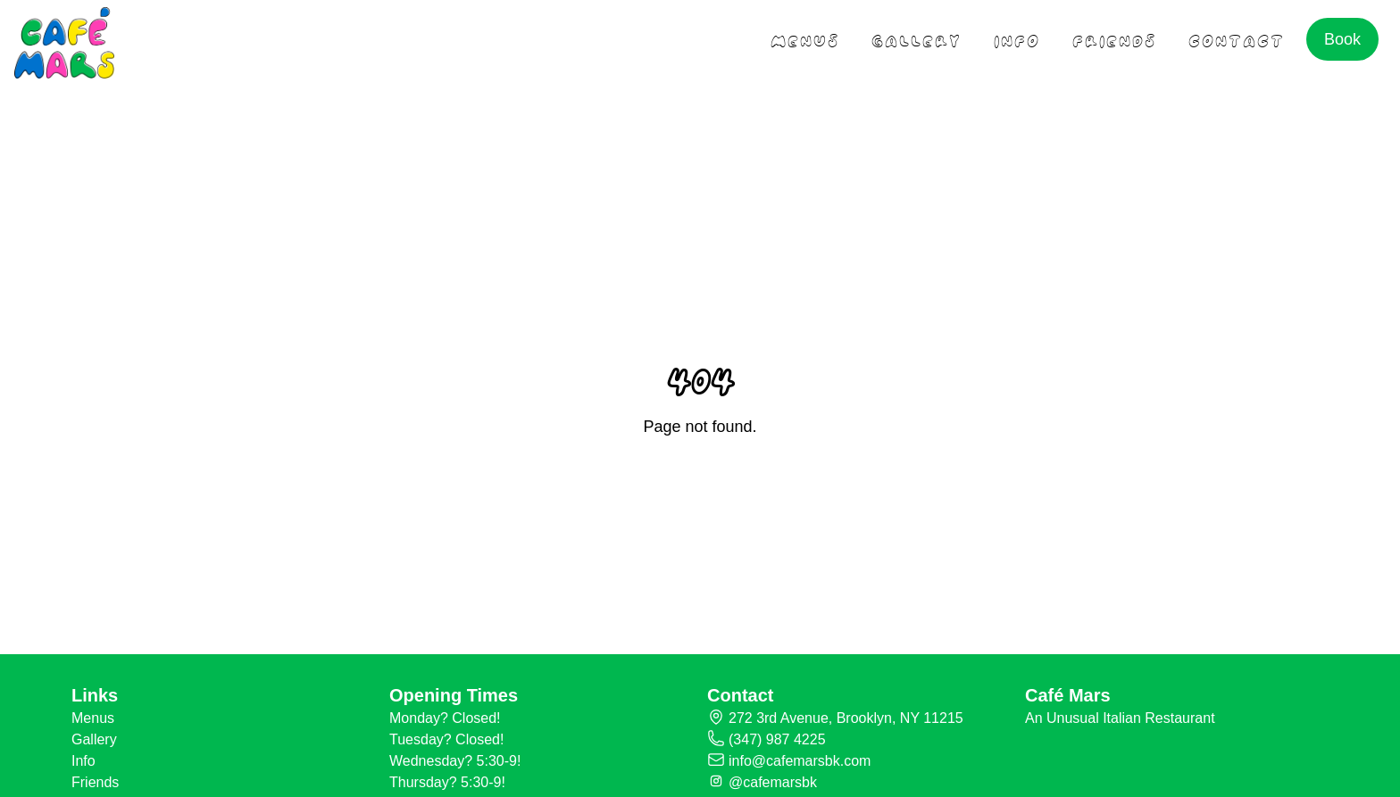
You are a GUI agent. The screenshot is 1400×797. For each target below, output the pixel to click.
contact (1236, 39)
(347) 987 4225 (777, 739)
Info (1017, 39)
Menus (92, 718)
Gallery (94, 739)
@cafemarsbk (773, 782)
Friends (95, 782)
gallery (916, 39)
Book (1342, 39)
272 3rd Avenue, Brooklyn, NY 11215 (846, 718)
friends (1114, 39)
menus (805, 39)
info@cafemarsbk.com (800, 760)
